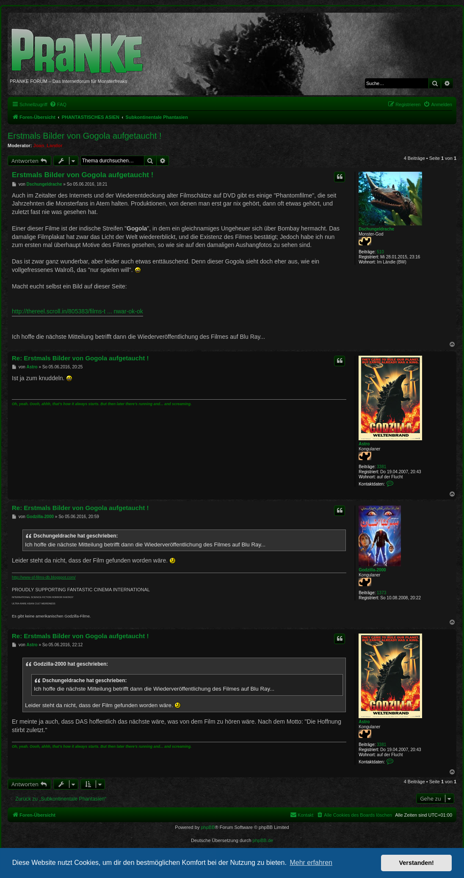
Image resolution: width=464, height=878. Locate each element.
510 (380, 252)
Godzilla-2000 (372, 570)
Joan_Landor (48, 145)
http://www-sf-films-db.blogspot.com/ (44, 577)
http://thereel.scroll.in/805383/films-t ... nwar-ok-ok (77, 311)
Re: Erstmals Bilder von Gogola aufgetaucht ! (80, 358)
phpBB (208, 827)
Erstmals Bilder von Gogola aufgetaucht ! (85, 135)
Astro (364, 444)
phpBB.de (263, 840)
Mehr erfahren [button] (311, 862)
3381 (381, 466)
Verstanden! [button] (416, 862)
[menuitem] (58, 104)
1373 (381, 592)
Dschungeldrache (376, 229)
